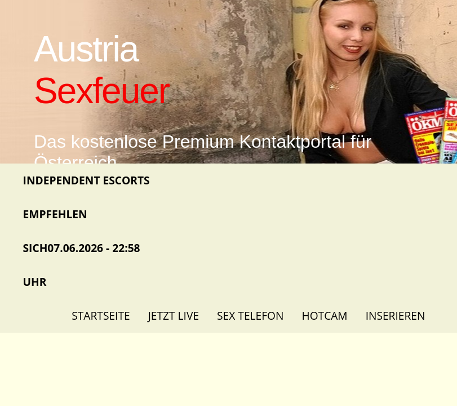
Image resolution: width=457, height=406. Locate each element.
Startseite (101, 315)
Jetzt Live (173, 315)
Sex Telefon (250, 315)
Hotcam (325, 315)
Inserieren (395, 315)
